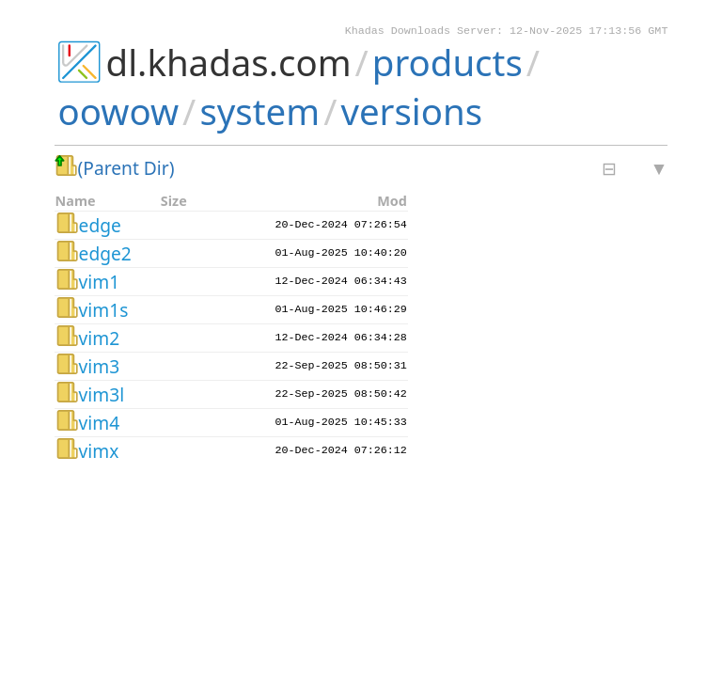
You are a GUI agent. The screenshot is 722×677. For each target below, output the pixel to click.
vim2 (99, 340)
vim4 (99, 424)
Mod (392, 203)
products (447, 63)
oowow (119, 112)
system (259, 112)
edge (100, 227)
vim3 (99, 368)
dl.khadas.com (229, 63)
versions (411, 112)
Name (75, 203)
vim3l (102, 396)
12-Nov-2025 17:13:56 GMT (588, 31)
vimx (99, 452)
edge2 (105, 255)
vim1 (99, 283)
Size (174, 203)
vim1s (104, 311)
